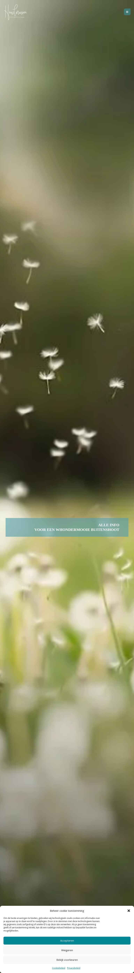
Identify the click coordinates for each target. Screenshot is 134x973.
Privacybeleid (73, 968)
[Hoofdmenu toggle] (127, 12)
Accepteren (67, 940)
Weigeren (67, 950)
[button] (129, 910)
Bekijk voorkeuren (67, 959)
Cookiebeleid (58, 968)
